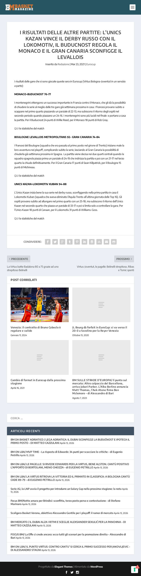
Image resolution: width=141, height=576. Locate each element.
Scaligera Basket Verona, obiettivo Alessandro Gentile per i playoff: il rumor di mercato (62, 513)
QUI (16, 128)
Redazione (63, 64)
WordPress (96, 566)
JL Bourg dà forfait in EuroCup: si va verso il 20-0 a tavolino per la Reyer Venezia (99, 329)
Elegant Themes (64, 566)
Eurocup (91, 64)
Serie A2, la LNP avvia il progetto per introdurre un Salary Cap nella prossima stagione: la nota (66, 488)
